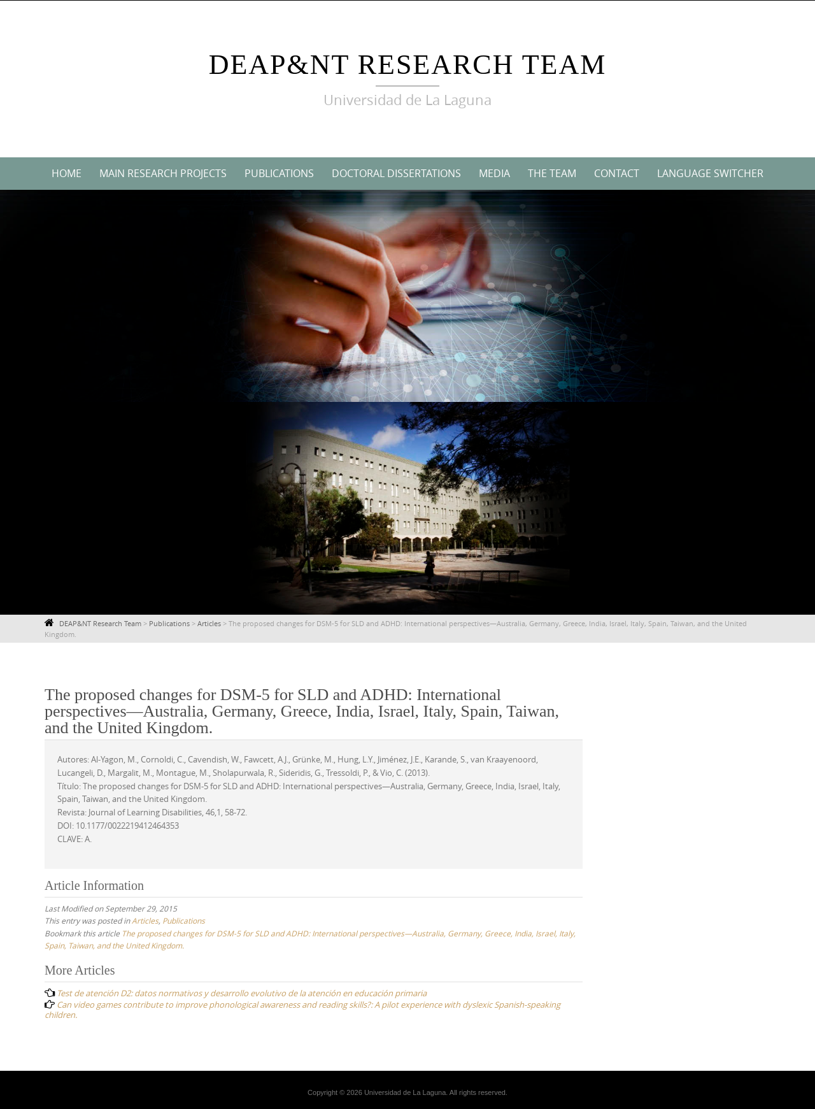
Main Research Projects (163, 173)
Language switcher (710, 173)
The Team (552, 173)
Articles (145, 920)
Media (494, 173)
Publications (279, 173)
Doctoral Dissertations (396, 173)
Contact (616, 173)
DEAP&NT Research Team (408, 64)
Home (67, 173)
